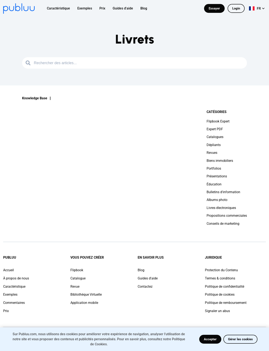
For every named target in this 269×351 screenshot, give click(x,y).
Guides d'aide (148, 278)
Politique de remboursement (226, 303)
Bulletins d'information (223, 192)
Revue (74, 287)
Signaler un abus (217, 311)
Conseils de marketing (223, 224)
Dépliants (214, 145)
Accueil (8, 270)
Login (236, 8)
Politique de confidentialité (224, 287)
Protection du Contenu (221, 270)
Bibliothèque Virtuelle (86, 294)
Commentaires (14, 303)
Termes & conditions (220, 278)
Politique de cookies (220, 294)
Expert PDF (215, 129)
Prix (6, 311)
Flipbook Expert (218, 121)
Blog (141, 270)
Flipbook (76, 270)
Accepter (210, 339)
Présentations (217, 176)
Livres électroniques (221, 208)
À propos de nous (16, 278)
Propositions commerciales (227, 216)
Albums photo (217, 200)
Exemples (10, 294)
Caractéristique (14, 287)
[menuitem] (61, 8)
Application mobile (84, 303)
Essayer (214, 8)
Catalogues (215, 137)
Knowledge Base (34, 98)
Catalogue (78, 278)
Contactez (145, 287)
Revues (212, 153)
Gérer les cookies (240, 339)
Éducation (214, 184)
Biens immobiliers (220, 161)
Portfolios (214, 168)
